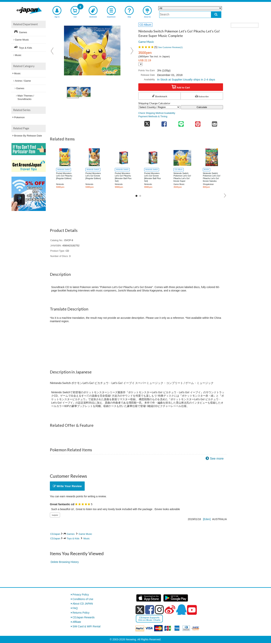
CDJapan (55, 534)
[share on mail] (214, 123)
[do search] (216, 14)
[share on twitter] (147, 123)
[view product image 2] (85, 92)
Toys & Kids (73, 538)
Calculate (202, 107)
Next (132, 51)
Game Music (146, 41)
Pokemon (19, 117)
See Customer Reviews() (170, 47)
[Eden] (207, 519)
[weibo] (170, 609)
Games (71, 534)
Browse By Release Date (28, 135)
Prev (52, 51)
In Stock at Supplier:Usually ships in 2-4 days (186, 79)
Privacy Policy (80, 594)
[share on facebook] (164, 123)
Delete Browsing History (65, 561)
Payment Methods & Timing (152, 116)
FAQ (75, 608)
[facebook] (149, 609)
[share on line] (181, 123)
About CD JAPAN (82, 603)
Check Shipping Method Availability (156, 113)
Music (86, 538)
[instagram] (159, 609)
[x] (140, 610)
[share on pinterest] (197, 123)
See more (217, 458)
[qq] (181, 609)
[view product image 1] (73, 92)
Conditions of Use (82, 599)
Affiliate (76, 621)
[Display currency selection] (140, 64)
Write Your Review (67, 486)
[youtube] (192, 610)
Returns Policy (80, 612)
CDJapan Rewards (83, 617)
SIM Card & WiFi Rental (86, 626)
